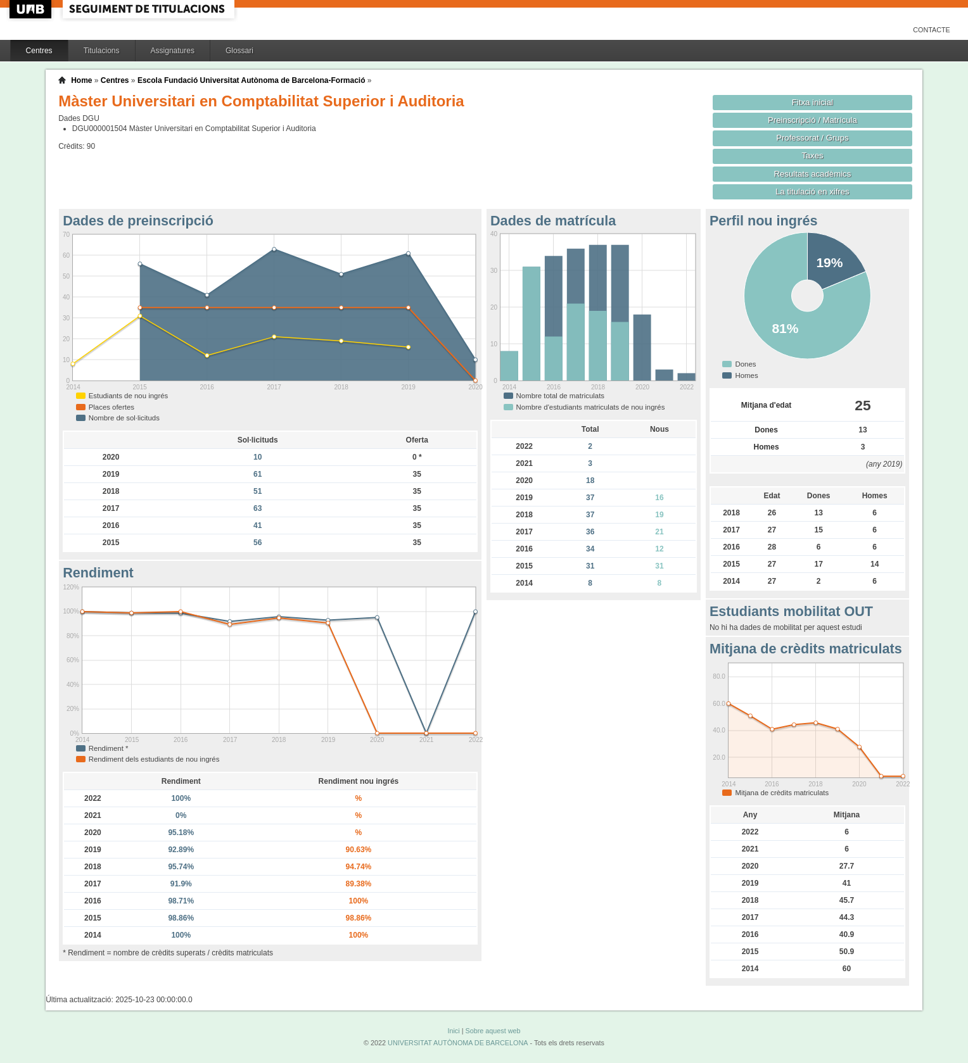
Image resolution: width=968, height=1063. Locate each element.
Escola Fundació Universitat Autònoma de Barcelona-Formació (251, 80)
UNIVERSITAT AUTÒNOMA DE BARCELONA (458, 1043)
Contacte (931, 30)
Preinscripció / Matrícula (812, 120)
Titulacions (102, 50)
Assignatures (172, 50)
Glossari (239, 50)
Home (81, 80)
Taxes (812, 155)
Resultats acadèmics (812, 174)
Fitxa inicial (812, 102)
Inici (453, 1031)
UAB (32, 9)
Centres (39, 50)
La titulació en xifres (812, 191)
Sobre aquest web (492, 1031)
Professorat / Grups (812, 137)
